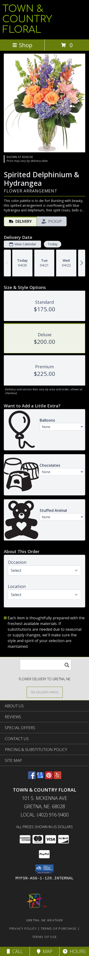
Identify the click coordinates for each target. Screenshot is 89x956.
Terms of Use (44, 937)
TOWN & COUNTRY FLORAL (27, 19)
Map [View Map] (44, 951)
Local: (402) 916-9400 (45, 814)
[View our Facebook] (32, 777)
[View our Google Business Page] (40, 777)
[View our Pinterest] (49, 777)
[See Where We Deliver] (45, 692)
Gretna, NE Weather (44, 920)
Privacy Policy (23, 928)
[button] (44, 869)
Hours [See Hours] (74, 951)
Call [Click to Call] (15, 951)
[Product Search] (45, 664)
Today (52, 244)
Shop (22, 45)
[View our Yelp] (57, 777)
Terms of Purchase (59, 928)
